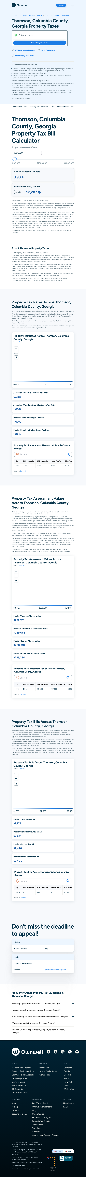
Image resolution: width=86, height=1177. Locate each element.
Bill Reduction (18, 1089)
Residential (44, 1067)
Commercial (44, 1075)
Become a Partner (19, 1114)
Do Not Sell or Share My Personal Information (27, 1162)
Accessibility (16, 1159)
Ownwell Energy (19, 1082)
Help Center (68, 1103)
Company (16, 1099)
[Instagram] (62, 1051)
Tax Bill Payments (19, 1078)
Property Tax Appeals (21, 1067)
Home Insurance (19, 1085)
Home (14, 15)
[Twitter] (70, 1051)
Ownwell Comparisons (42, 1107)
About (14, 1103)
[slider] (15, 159)
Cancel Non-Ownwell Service (45, 1135)
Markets (43, 1064)
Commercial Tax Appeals (23, 1075)
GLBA (36, 1157)
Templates (36, 1128)
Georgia (39, 15)
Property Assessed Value (24, 147)
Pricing (15, 1107)
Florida (67, 1071)
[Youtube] (77, 1051)
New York (68, 1082)
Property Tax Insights (41, 1117)
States (67, 1064)
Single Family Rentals (48, 1071)
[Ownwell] (20, 5)
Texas (66, 1085)
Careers (15, 1110)
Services (16, 1064)
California (68, 1067)
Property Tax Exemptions (23, 1071)
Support (67, 1099)
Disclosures (25, 1159)
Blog (34, 1110)
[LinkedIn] (55, 1051)
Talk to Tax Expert (19, 1092)
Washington (69, 1089)
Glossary (36, 1131)
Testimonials (37, 1124)
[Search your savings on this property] (68, 454)
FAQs (65, 1107)
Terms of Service (27, 1157)
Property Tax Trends (41, 1121)
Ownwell (22, 342)
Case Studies (38, 1114)
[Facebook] (48, 1051)
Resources (37, 1099)
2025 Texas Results (40, 1103)
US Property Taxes (26, 15)
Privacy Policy (16, 1157)
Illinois (66, 1078)
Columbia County (52, 15)
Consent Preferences (19, 1166)
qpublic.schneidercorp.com (55, 970)
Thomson (65, 15)
